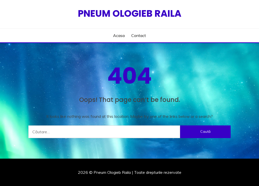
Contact (138, 35)
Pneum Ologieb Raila (129, 13)
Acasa (119, 35)
